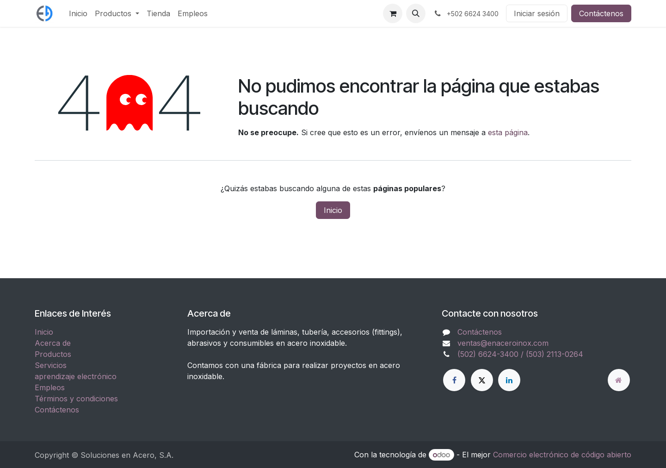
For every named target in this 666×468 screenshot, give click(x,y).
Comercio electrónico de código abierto (562, 454)
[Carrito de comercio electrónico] (392, 13)
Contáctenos (601, 13)
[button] (416, 13)
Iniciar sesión (537, 13)
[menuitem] (78, 13)
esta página (508, 132)
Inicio (333, 210)
